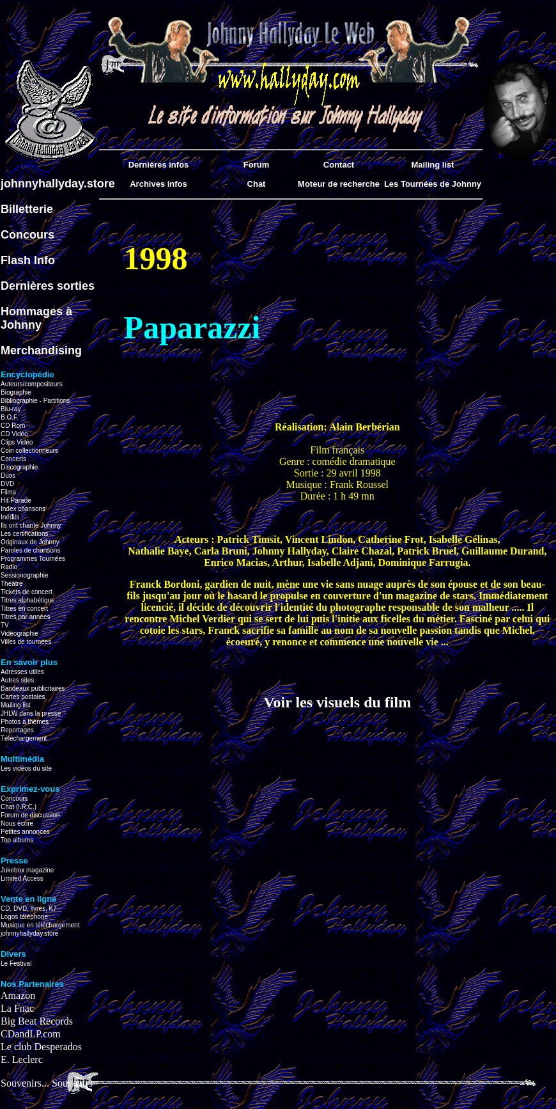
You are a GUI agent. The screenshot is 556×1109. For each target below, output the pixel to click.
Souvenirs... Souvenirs (47, 1083)
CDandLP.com (31, 1033)
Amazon (18, 995)
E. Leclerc (22, 1059)
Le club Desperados (41, 1046)
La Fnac (17, 1008)
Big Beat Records (37, 1021)
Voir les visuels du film (337, 702)
